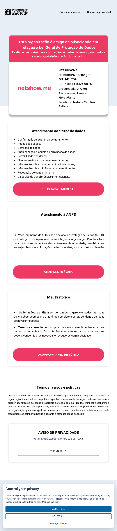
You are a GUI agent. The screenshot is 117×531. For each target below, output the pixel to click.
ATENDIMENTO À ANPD (58, 271)
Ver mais (58, 451)
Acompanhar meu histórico (58, 354)
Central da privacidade (99, 12)
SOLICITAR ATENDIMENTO (58, 189)
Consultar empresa (70, 12)
